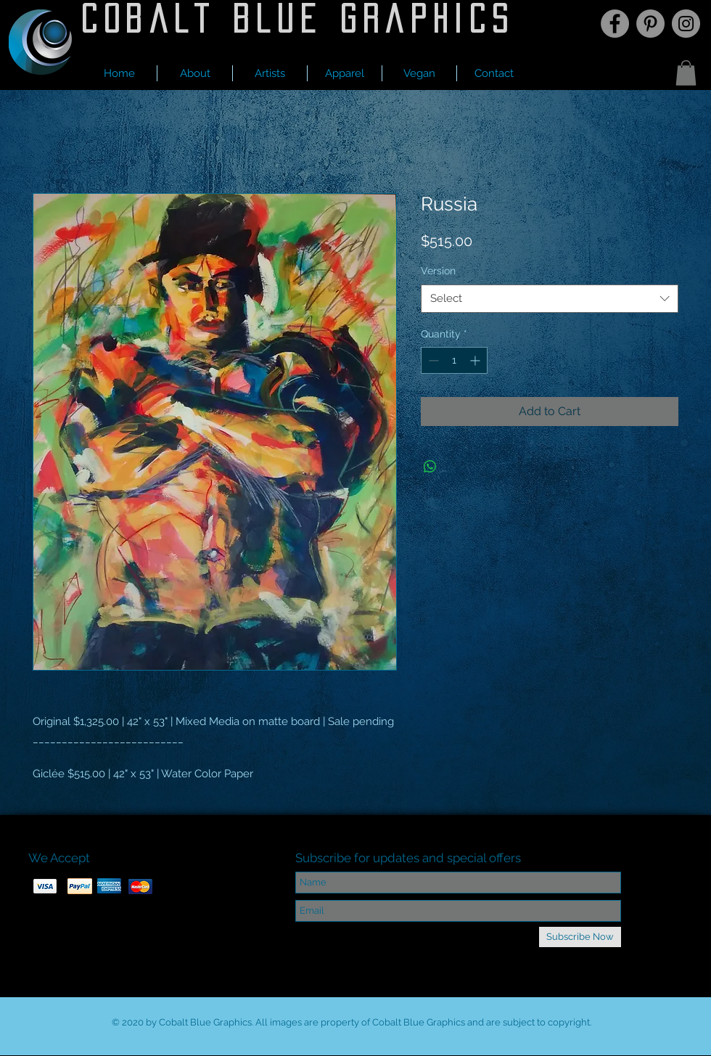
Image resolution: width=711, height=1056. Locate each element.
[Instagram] (686, 23)
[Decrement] (432, 360)
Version (438, 271)
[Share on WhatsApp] (430, 466)
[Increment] (476, 360)
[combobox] (549, 299)
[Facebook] (615, 23)
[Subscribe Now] (580, 937)
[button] (270, 73)
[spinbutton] (454, 360)
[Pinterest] (650, 23)
